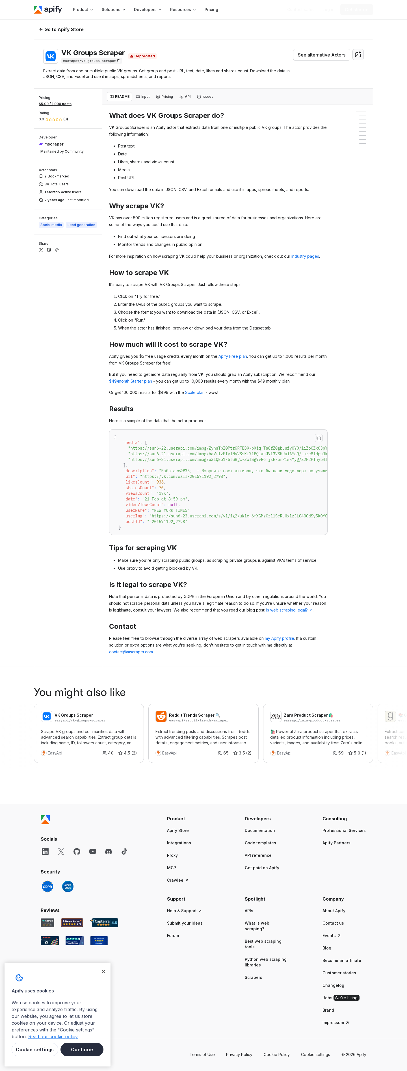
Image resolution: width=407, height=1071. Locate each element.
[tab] (119, 96)
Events (331, 935)
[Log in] (328, 10)
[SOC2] (68, 886)
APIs (249, 910)
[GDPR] (47, 886)
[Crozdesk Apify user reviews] (99, 940)
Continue (82, 1049)
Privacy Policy (239, 1054)
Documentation (260, 830)
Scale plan (195, 392)
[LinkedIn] (45, 851)
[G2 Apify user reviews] (50, 940)
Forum (173, 935)
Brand (328, 1010)
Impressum (336, 1022)
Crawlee (178, 880)
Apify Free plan (232, 356)
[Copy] (91, 61)
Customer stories (339, 972)
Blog (326, 948)
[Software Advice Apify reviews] (72, 922)
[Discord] (108, 851)
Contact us (333, 923)
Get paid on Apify (262, 867)
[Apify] (48, 10)
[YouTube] (92, 851)
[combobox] (358, 54)
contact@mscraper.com (131, 651)
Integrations (179, 842)
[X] (61, 851)
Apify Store (178, 830)
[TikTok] (124, 851)
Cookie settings (315, 1054)
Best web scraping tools (263, 944)
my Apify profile (279, 638)
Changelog (333, 985)
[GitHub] (76, 851)
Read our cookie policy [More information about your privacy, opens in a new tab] (53, 1036)
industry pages (305, 256)
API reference (258, 855)
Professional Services (344, 830)
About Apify (333, 910)
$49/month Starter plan (130, 381)
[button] (189, 818)
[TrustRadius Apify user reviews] (75, 940)
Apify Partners (336, 842)
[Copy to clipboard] (319, 438)
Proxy (172, 855)
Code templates (260, 842)
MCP (171, 867)
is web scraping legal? (289, 610)
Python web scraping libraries (266, 962)
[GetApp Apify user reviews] (47, 922)
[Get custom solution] (301, 10)
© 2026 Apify (353, 1054)
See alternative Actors (321, 55)
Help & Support (184, 910)
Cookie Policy (277, 1054)
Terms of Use (202, 1054)
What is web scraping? (257, 926)
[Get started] (356, 9)
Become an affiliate (341, 960)
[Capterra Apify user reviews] (104, 922)
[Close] (103, 971)
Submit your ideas (185, 923)
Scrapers (253, 977)
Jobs (341, 998)
